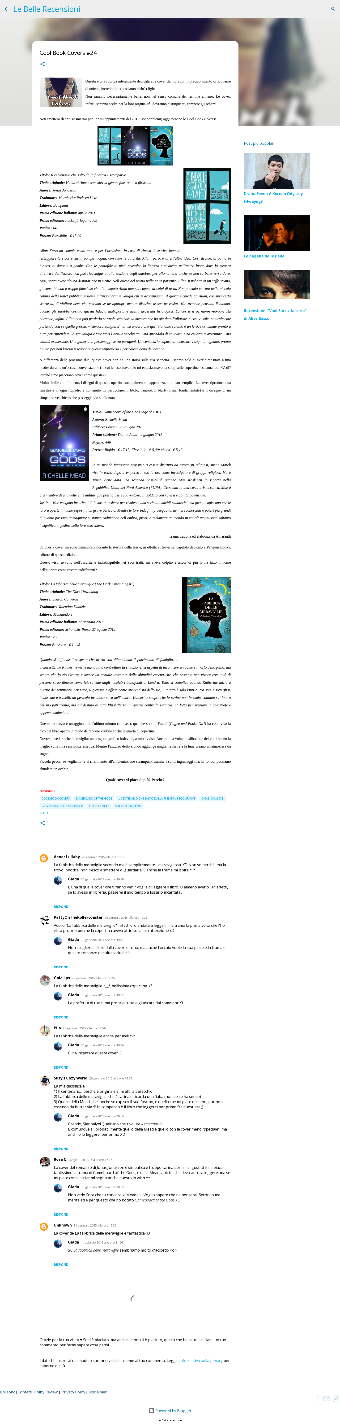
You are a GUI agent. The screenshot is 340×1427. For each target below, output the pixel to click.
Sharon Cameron (128, 806)
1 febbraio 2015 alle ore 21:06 (102, 1242)
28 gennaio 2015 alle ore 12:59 (84, 1028)
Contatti (25, 1392)
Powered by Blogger (170, 1410)
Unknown (63, 1225)
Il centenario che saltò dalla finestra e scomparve (156, 798)
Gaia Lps (62, 977)
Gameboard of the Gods (93, 798)
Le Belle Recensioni (46, 9)
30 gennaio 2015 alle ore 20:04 (102, 1116)
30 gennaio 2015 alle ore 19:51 (102, 940)
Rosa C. (60, 1159)
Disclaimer (97, 1392)
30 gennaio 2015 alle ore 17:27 (90, 1159)
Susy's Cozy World (70, 1078)
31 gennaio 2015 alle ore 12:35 (95, 1225)
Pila (57, 1028)
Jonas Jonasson (212, 798)
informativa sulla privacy (201, 1360)
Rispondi (61, 906)
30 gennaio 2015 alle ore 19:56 (102, 1045)
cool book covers (56, 798)
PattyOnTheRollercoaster (78, 917)
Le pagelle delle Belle (264, 256)
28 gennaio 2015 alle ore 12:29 (93, 978)
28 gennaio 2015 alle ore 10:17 (103, 857)
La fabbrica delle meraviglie (62, 806)
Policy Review (46, 1392)
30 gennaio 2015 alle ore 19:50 (102, 879)
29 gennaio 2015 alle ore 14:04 (110, 1078)
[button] (42, 64)
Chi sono (8, 1392)
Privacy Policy (73, 1392)
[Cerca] (333, 9)
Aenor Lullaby (67, 856)
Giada (73, 879)
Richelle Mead (99, 806)
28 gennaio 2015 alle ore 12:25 (126, 917)
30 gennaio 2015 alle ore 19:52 (102, 995)
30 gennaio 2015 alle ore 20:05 (102, 1187)
